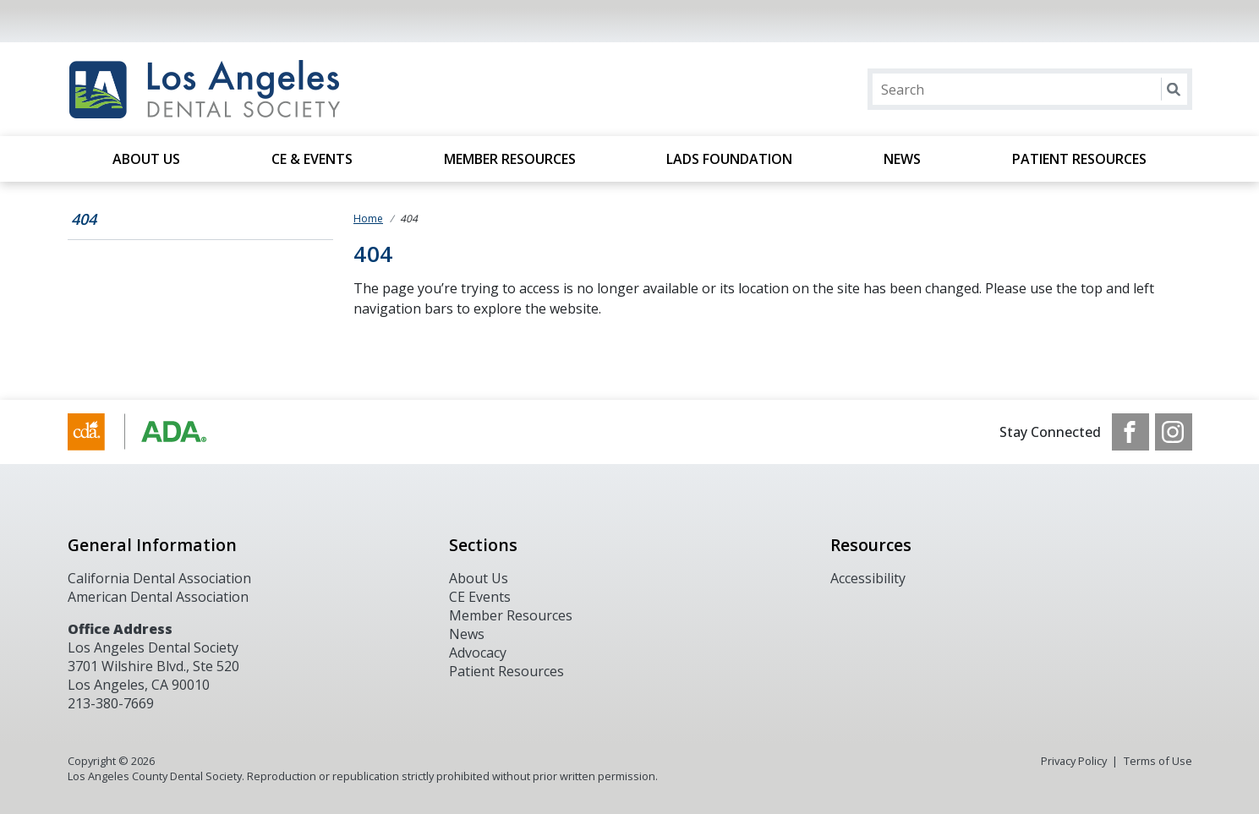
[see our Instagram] (1173, 432)
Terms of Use (1158, 760)
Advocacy (477, 652)
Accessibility (868, 578)
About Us (146, 159)
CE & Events (312, 159)
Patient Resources (1079, 159)
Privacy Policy (1074, 760)
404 (83, 219)
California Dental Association (159, 578)
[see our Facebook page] (1130, 432)
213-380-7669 (111, 703)
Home (368, 218)
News (902, 159)
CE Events (480, 596)
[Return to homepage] (286, 89)
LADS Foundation (729, 159)
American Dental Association (158, 596)
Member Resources (510, 159)
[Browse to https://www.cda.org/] (153, 432)
